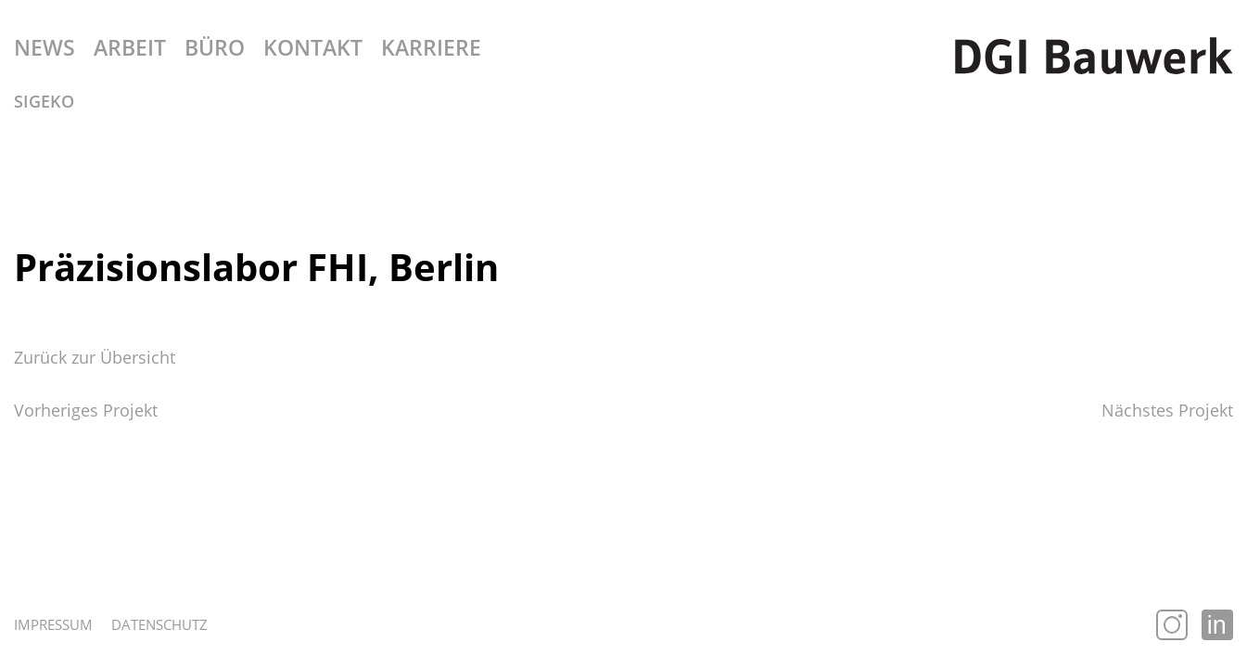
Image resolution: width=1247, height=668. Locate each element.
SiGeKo (44, 101)
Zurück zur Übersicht (94, 357)
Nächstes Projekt (1167, 410)
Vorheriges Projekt (86, 410)
